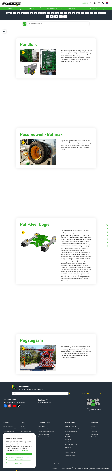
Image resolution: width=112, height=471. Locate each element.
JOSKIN (23, 426)
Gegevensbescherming (81, 468)
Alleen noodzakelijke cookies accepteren (19, 458)
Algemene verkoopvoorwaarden (99, 468)
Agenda (67, 442)
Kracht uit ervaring (70, 426)
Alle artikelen (95, 437)
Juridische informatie (65, 468)
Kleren (93, 429)
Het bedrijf (68, 434)
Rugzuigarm (31, 340)
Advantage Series (43, 434)
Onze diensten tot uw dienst (73, 429)
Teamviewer (56, 463)
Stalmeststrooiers (8, 431)
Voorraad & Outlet (43, 429)
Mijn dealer (103, 3)
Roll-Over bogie (35, 224)
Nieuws (67, 450)
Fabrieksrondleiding (70, 455)
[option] (38, 62)
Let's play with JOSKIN (71, 445)
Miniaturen (94, 431)
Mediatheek (68, 439)
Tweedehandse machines (46, 431)
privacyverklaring (22, 450)
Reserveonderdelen (44, 437)
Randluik (28, 44)
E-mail (14, 393)
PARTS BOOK (91, 3)
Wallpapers (68, 447)
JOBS (95, 3)
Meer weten (19, 463)
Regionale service (26, 431)
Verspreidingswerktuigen (10, 429)
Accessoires (94, 426)
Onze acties (42, 426)
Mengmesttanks (8, 426)
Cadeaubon (94, 434)
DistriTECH (24, 429)
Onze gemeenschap (71, 431)
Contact (99, 3)
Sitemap (54, 468)
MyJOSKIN (85, 3)
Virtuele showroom (70, 452)
